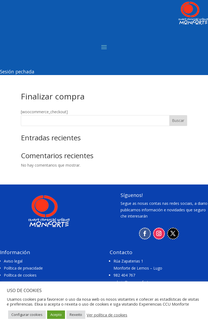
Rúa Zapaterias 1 (128, 261)
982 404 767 (124, 275)
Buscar (178, 120)
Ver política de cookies (107, 314)
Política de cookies (20, 275)
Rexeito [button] (76, 314)
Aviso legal (13, 261)
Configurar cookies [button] (27, 314)
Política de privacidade (23, 268)
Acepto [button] (56, 314)
